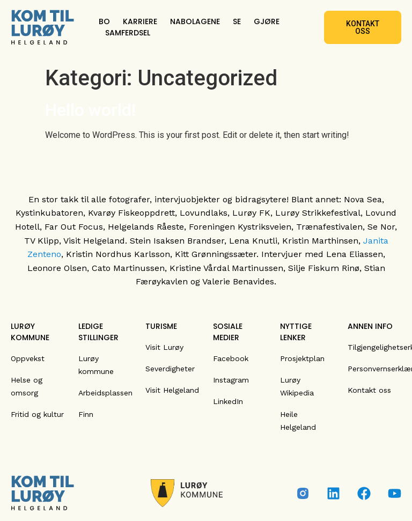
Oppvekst (28, 358)
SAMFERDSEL (127, 32)
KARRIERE (140, 21)
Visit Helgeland (172, 390)
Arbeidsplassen (105, 392)
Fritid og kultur (37, 414)
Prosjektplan (302, 358)
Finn (85, 414)
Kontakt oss (369, 390)
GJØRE (266, 21)
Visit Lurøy (164, 347)
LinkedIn (228, 401)
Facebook (230, 358)
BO (104, 21)
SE (237, 21)
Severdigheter (170, 368)
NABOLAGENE (195, 21)
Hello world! (90, 110)
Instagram (231, 380)
